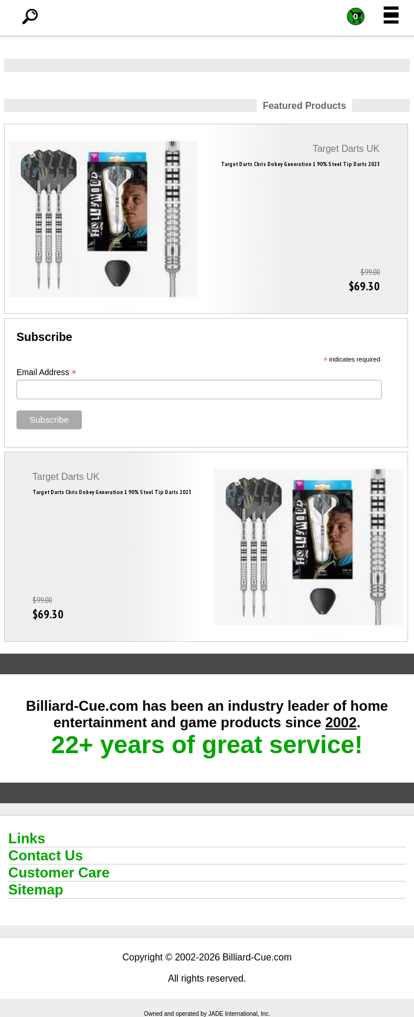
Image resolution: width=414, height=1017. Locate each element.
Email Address (46, 372)
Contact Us (45, 855)
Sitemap (35, 889)
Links (26, 838)
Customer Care (59, 872)
